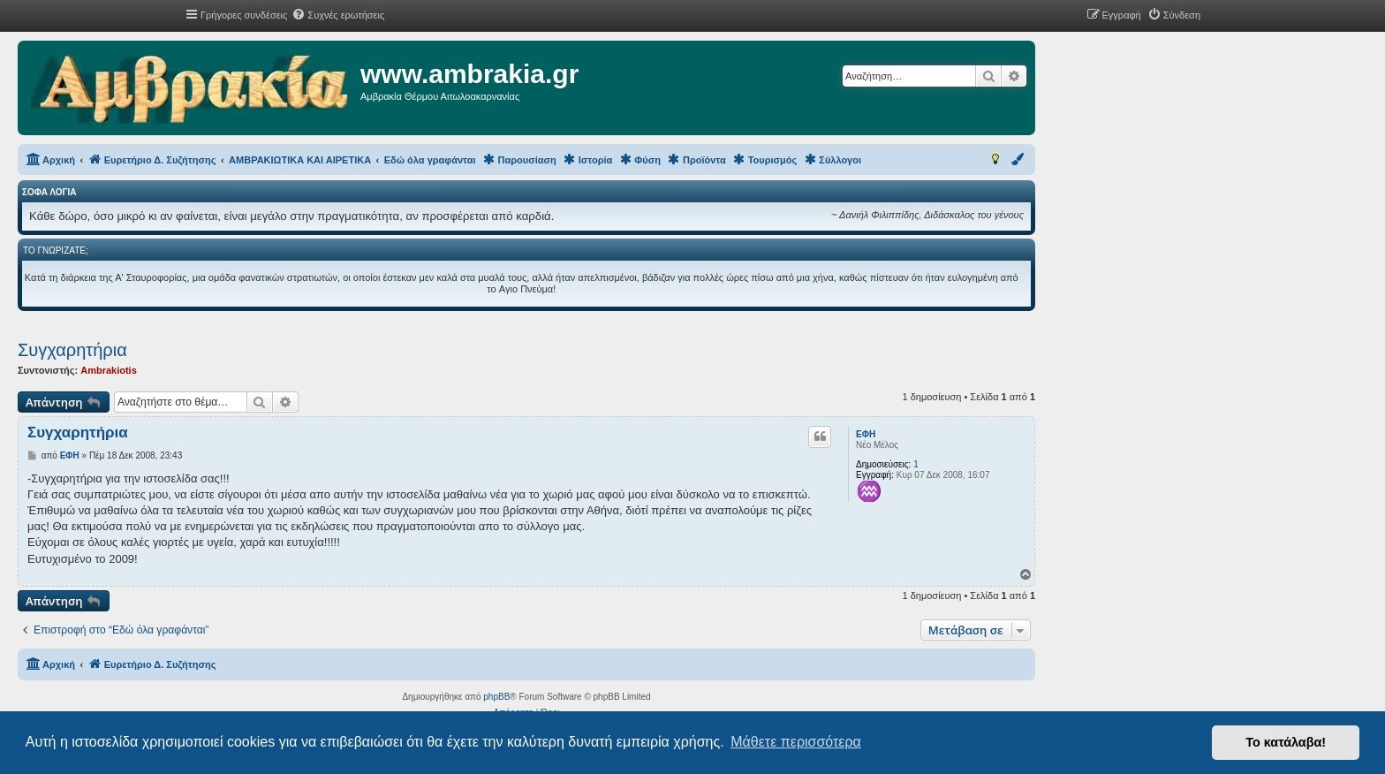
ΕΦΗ (865, 434)
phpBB (496, 697)
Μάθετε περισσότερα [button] (795, 741)
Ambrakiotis (108, 370)
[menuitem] (337, 15)
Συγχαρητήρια (72, 350)
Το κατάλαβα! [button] (1285, 742)
